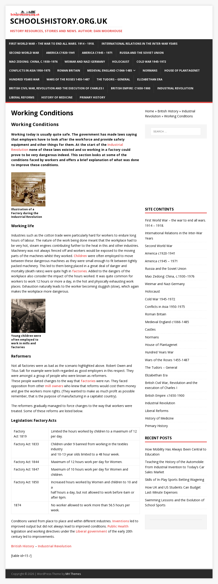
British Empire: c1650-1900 (130, 88)
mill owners (54, 386)
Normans (150, 70)
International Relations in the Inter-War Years (139, 44)
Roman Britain (68, 70)
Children (80, 256)
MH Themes (73, 574)
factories (79, 271)
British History (22, 546)
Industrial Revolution (175, 88)
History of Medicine (57, 97)
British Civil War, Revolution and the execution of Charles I (56, 88)
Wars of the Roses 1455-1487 (68, 79)
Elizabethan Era (149, 79)
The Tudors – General (113, 79)
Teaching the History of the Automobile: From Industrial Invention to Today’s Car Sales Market (174, 467)
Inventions (120, 521)
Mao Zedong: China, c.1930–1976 (33, 62)
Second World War (24, 53)
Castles (150, 329)
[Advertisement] (176, 172)
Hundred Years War (24, 79)
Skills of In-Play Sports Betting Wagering (174, 479)
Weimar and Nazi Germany (85, 62)
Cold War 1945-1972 (151, 62)
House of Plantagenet (182, 70)
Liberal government (91, 531)
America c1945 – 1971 (97, 53)
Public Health (118, 526)
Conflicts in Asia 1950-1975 (29, 70)
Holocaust (120, 62)
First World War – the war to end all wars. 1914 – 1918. (52, 44)
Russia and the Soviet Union (142, 53)
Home (149, 111)
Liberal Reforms (21, 97)
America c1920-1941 (60, 53)
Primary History (92, 97)
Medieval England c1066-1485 (109, 70)
